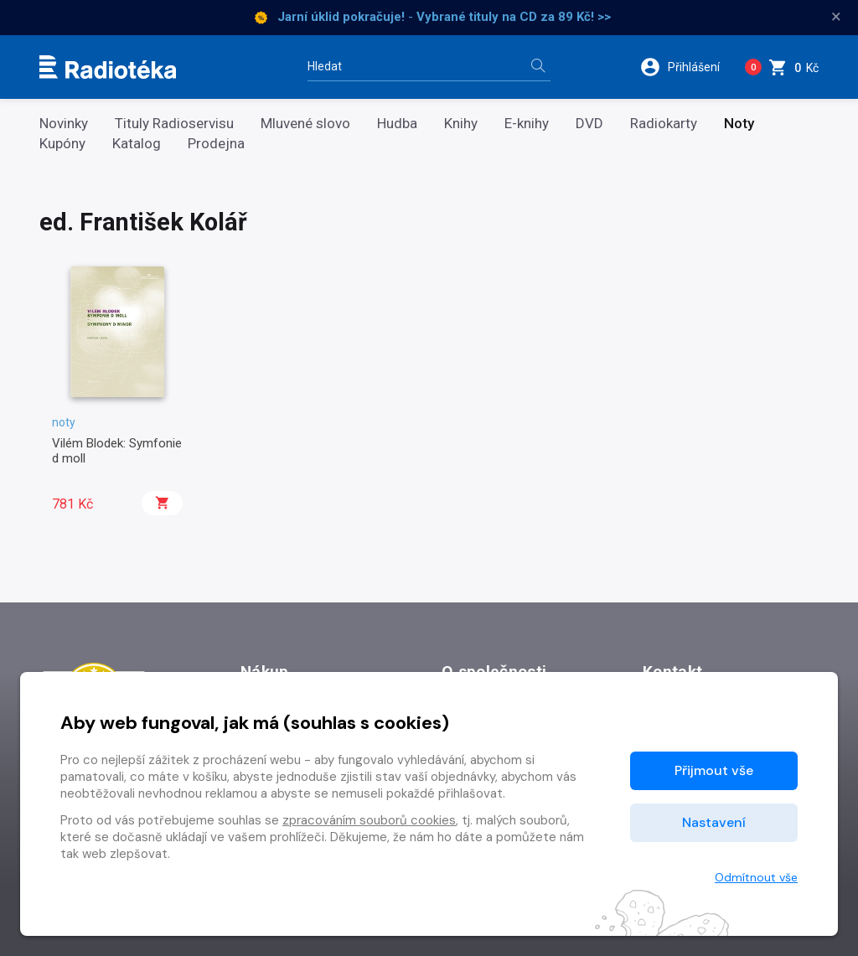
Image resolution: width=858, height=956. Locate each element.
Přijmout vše (714, 770)
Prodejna (216, 144)
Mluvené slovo (305, 123)
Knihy (461, 123)
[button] (685, 67)
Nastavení (714, 822)
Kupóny (62, 144)
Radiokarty (663, 123)
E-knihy (526, 123)
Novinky (63, 123)
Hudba (397, 123)
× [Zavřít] (836, 17)
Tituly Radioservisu (174, 123)
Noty (739, 123)
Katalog (136, 144)
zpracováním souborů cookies (369, 820)
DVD (589, 123)
